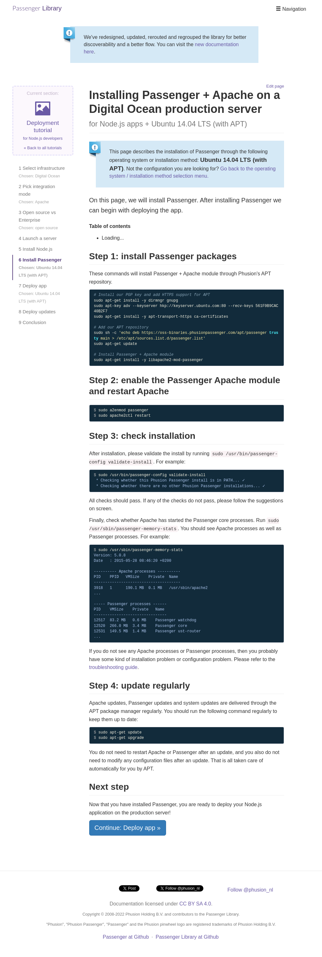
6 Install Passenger (40, 267)
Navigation (291, 9)
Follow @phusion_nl (250, 890)
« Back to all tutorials (43, 147)
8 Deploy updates (37, 311)
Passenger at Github (126, 937)
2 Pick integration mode (37, 194)
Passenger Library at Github (187, 937)
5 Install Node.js (36, 249)
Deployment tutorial (42, 121)
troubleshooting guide (113, 667)
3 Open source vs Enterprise (38, 220)
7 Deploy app (39, 293)
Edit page (275, 86)
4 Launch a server (38, 238)
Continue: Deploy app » (128, 827)
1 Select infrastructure (42, 171)
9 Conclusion (32, 322)
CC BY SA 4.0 (195, 903)
